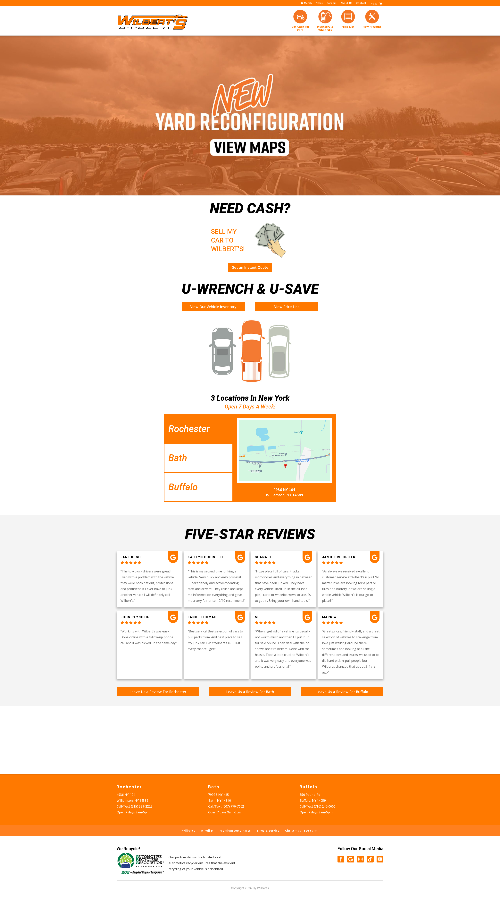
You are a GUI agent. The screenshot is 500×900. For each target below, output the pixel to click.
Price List (347, 27)
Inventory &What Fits (325, 28)
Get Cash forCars (300, 28)
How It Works (372, 27)
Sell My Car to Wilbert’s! (205, 240)
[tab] (198, 428)
